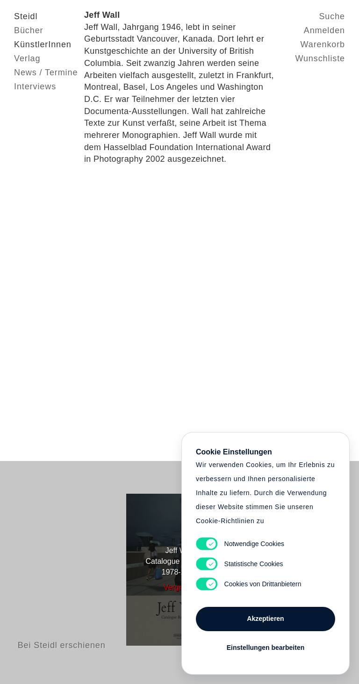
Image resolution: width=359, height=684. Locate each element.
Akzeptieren (265, 618)
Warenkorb (323, 44)
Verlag (27, 58)
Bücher (28, 30)
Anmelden (324, 30)
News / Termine (46, 72)
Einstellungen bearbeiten (265, 647)
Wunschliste (320, 58)
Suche (332, 16)
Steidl (25, 16)
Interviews (35, 86)
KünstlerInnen (43, 44)
